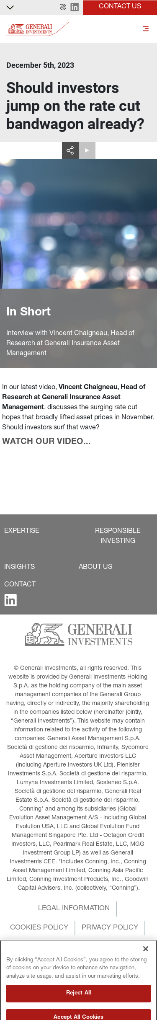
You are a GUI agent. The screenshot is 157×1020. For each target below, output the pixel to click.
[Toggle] (146, 29)
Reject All (78, 1009)
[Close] (145, 964)
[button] (63, 7)
